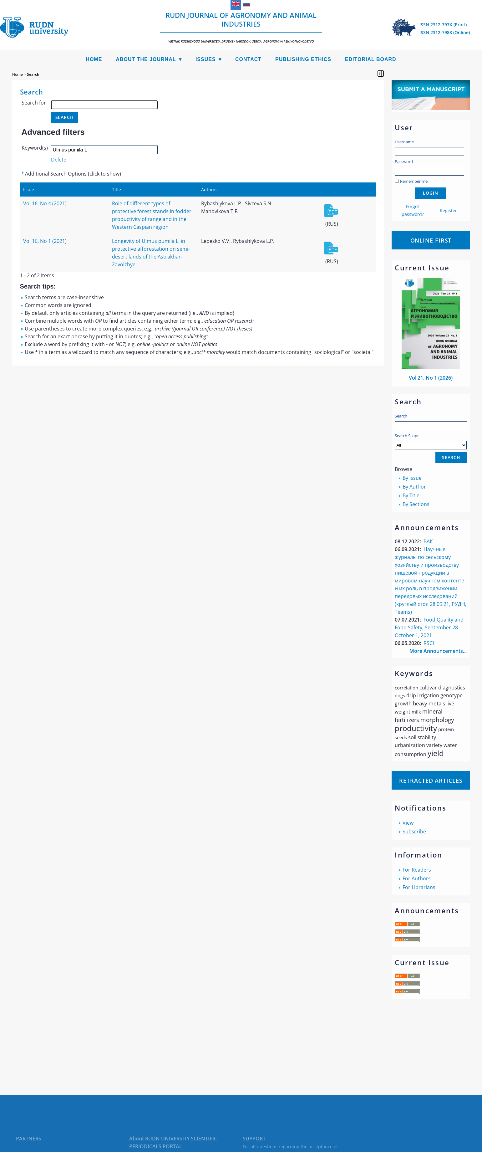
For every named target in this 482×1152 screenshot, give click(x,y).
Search (401, 416)
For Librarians (419, 887)
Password (404, 161)
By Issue (412, 477)
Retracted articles (430, 780)
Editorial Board (370, 59)
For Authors (417, 878)
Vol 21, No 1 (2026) (431, 377)
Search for (34, 102)
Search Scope (431, 441)
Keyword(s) (35, 147)
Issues (205, 59)
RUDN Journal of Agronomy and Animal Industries (241, 27)
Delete (58, 159)
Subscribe (414, 831)
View (408, 822)
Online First (431, 240)
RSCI (429, 643)
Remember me (414, 181)
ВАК (428, 541)
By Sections (416, 504)
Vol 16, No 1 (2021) (45, 241)
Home (94, 59)
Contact (248, 59)
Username (404, 142)
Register (448, 210)
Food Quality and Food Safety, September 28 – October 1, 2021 (429, 627)
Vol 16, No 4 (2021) (45, 203)
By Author (414, 486)
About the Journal (146, 59)
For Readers (417, 869)
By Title (411, 495)
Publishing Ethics (303, 59)
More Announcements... (438, 651)
